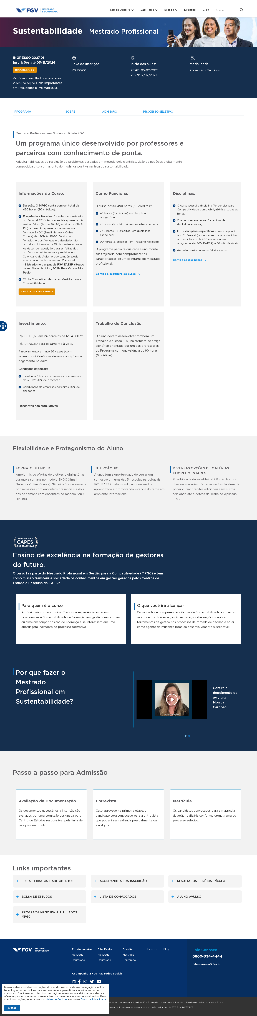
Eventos (190, 10)
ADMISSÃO (109, 111)
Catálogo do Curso (37, 291)
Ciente (12, 1008)
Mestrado (77, 955)
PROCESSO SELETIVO (158, 111)
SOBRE (70, 111)
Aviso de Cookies (56, 999)
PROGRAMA (22, 111)
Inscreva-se (24, 69)
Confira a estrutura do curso (116, 274)
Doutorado (78, 960)
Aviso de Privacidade (93, 999)
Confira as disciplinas (187, 260)
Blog (206, 10)
